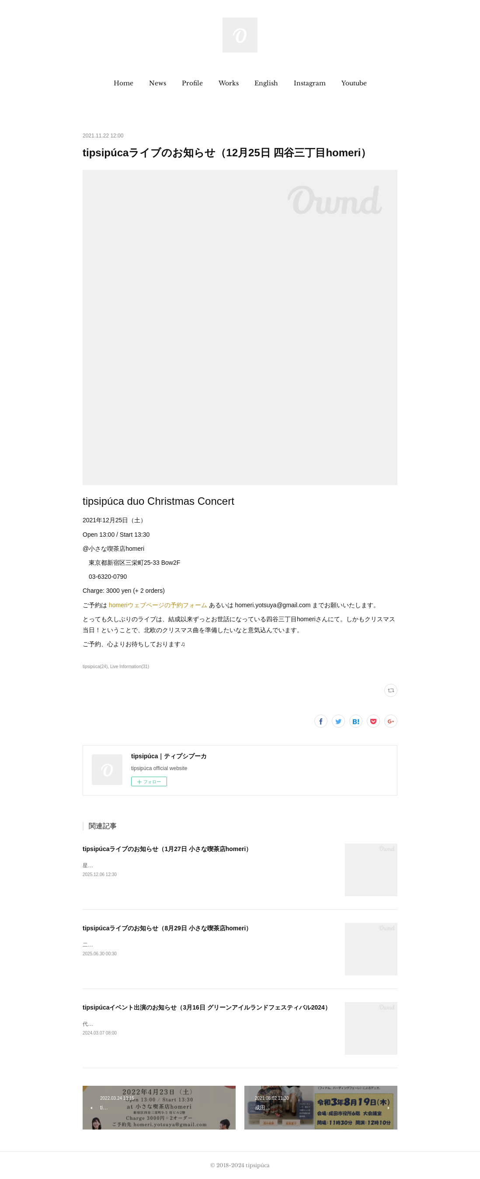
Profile (192, 83)
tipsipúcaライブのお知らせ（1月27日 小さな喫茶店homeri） (167, 848)
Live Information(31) (129, 666)
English (266, 83)
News (157, 83)
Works (229, 83)
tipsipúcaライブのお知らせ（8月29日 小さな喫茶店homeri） (167, 928)
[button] (123, 83)
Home (123, 83)
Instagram (310, 83)
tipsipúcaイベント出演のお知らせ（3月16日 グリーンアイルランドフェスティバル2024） (207, 1007)
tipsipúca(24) (95, 666)
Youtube (354, 83)
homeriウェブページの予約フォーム (158, 605)
